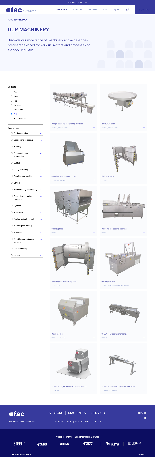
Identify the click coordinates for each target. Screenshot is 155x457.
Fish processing (20, 249)
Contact (97, 422)
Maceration (18, 212)
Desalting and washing (23, 176)
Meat (16, 96)
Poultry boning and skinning (25, 189)
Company (92, 9)
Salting (17, 255)
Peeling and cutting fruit (24, 219)
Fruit (15, 101)
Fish (15, 114)
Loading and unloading (23, 140)
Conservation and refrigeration (21, 154)
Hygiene (17, 105)
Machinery (61, 9)
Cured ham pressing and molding (24, 240)
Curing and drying (21, 169)
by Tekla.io (142, 454)
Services (77, 9)
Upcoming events (76, 2)
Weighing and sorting (23, 226)
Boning (17, 183)
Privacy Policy (25, 454)
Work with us (82, 422)
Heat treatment (20, 118)
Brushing (17, 146)
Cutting (17, 163)
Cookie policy (14, 454)
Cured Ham (18, 110)
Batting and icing (21, 133)
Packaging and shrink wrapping (23, 197)
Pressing (18, 232)
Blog (105, 9)
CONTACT (145, 9)
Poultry (17, 92)
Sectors (56, 413)
